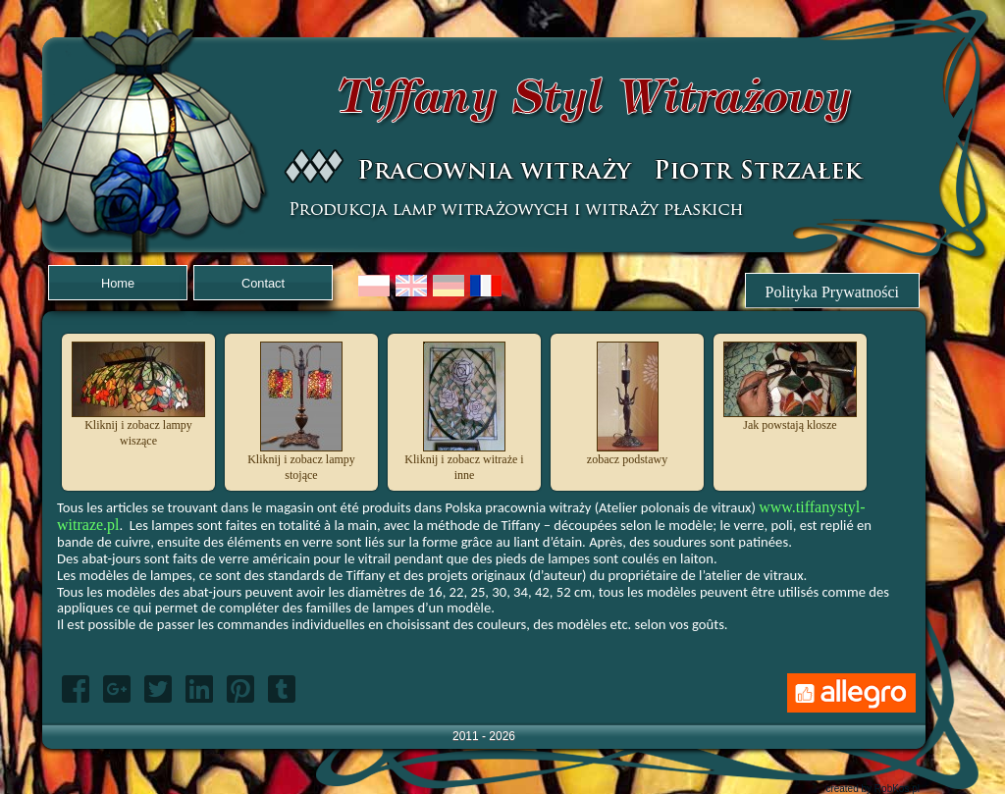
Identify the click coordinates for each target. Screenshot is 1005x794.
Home (117, 283)
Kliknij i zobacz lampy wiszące (138, 427)
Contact (263, 283)
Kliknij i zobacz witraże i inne (463, 461)
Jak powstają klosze (790, 419)
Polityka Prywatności (832, 292)
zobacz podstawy (627, 453)
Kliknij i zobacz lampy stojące (301, 461)
